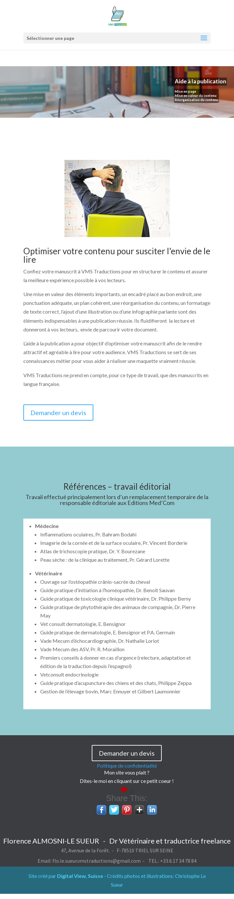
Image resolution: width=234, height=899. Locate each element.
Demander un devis (58, 412)
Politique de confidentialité (127, 765)
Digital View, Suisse (80, 876)
